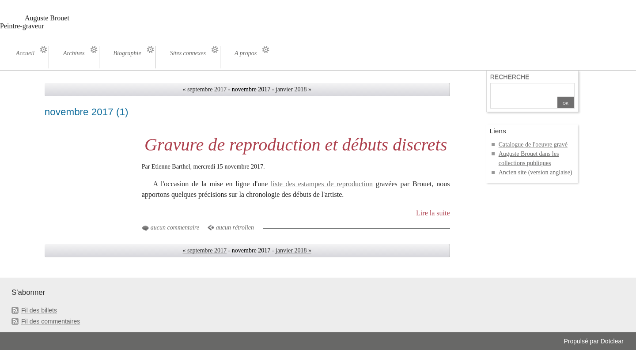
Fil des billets (39, 310)
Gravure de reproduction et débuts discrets (295, 144)
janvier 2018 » (293, 89)
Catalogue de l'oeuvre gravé (533, 144)
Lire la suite (433, 213)
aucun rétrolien (235, 227)
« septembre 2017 (204, 89)
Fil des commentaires (50, 321)
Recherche (510, 76)
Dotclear (612, 341)
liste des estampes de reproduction (322, 184)
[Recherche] (524, 90)
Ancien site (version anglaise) (535, 172)
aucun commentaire (175, 227)
